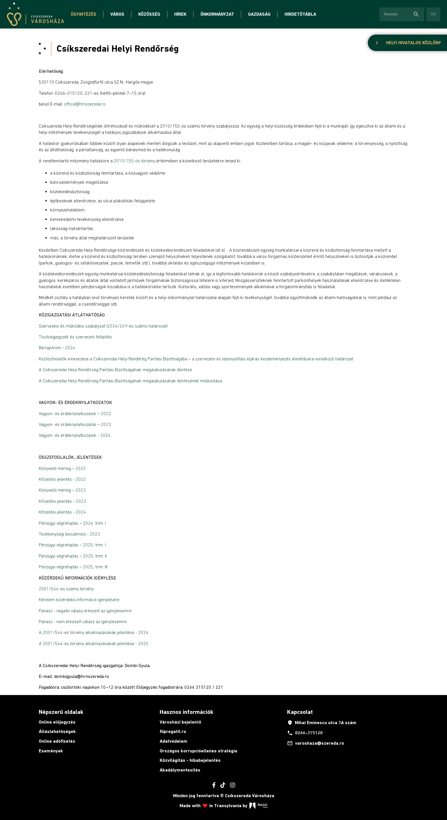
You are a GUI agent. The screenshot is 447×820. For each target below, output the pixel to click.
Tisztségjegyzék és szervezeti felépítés (75, 336)
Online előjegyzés (57, 722)
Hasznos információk (186, 711)
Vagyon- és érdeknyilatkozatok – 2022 (75, 413)
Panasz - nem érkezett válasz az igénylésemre (83, 621)
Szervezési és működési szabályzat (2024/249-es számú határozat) (103, 325)
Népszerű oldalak (61, 711)
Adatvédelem (173, 741)
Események (51, 751)
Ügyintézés (83, 14)
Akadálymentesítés (180, 770)
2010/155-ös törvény (134, 160)
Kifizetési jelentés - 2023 (62, 501)
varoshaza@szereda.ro (315, 743)
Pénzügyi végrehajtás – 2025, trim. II (73, 555)
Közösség (149, 14)
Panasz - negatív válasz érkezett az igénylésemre (85, 610)
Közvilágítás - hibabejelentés (190, 760)
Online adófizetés (57, 741)
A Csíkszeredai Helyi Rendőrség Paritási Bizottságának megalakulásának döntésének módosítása (130, 380)
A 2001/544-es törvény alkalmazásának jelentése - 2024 (94, 632)
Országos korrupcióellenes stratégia (198, 751)
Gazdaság (259, 14)
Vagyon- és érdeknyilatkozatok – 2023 (75, 424)
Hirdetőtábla (300, 14)
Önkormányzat (217, 14)
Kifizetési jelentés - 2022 (62, 479)
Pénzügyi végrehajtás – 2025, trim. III (73, 566)
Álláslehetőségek (57, 731)
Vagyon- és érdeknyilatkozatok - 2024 (75, 435)
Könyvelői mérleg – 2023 (62, 489)
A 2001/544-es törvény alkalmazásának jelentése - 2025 (94, 643)
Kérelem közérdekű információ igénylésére (79, 599)
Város (117, 14)
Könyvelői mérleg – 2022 (62, 468)
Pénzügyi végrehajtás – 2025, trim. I (72, 544)
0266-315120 (305, 733)
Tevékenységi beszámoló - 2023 (69, 533)
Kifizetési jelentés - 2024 (62, 511)
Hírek (180, 14)
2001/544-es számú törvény (66, 588)
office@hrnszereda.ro (84, 103)
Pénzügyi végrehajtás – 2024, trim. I (72, 523)
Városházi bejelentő (180, 722)
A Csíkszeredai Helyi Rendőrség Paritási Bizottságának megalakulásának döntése (115, 369)
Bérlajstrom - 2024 (57, 347)
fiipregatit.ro (173, 731)
